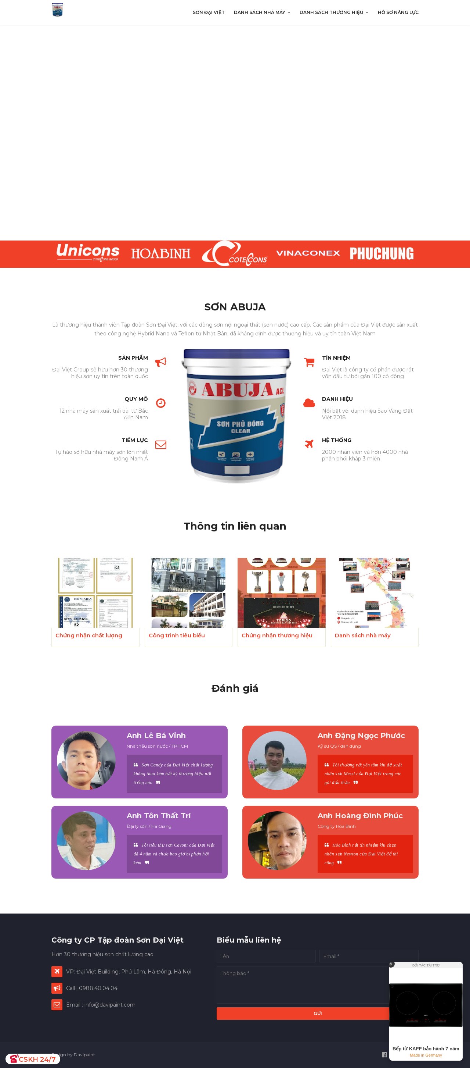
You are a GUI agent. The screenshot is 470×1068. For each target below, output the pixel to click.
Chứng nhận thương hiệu (277, 635)
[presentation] (235, 132)
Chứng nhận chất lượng (88, 635)
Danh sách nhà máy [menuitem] (259, 12)
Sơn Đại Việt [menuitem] (209, 12)
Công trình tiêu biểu (177, 635)
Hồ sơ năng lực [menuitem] (398, 12)
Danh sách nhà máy (363, 635)
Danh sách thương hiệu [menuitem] (332, 12)
